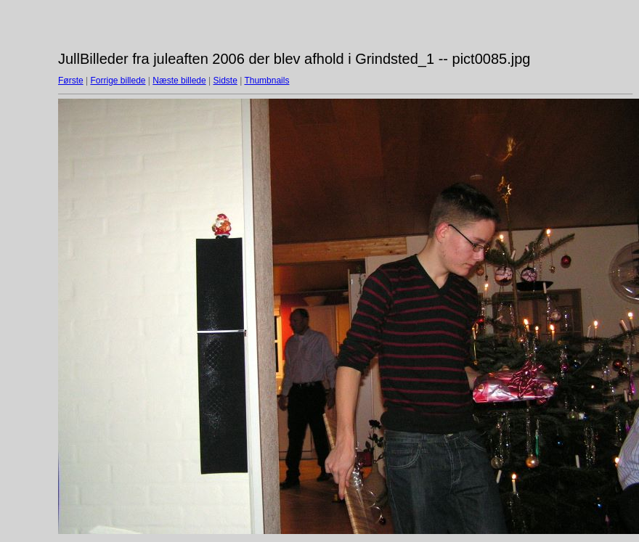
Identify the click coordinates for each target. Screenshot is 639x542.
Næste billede (178, 80)
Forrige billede (117, 80)
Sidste (225, 80)
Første (71, 80)
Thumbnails (266, 80)
